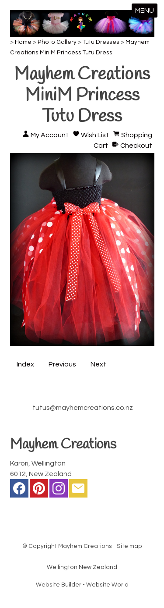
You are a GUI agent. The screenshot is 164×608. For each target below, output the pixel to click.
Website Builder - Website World (82, 585)
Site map (129, 546)
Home (23, 42)
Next (98, 364)
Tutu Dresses (101, 42)
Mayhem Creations (85, 546)
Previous (62, 364)
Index (25, 364)
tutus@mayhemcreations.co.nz (82, 407)
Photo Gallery (57, 42)
